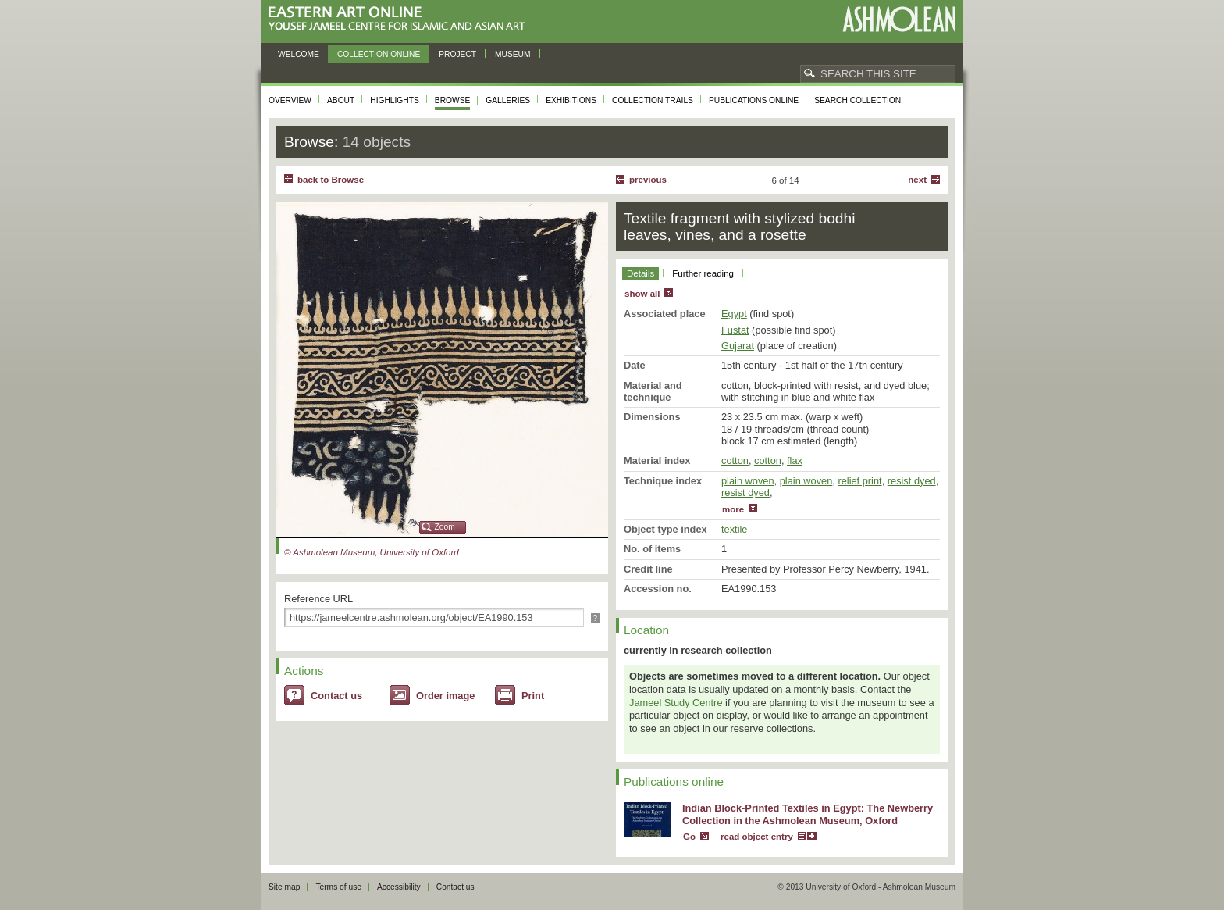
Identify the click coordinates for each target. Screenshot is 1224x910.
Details (640, 273)
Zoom (445, 527)
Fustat (735, 330)
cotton (735, 460)
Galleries (508, 100)
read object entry (757, 836)
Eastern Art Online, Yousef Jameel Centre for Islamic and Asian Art (401, 19)
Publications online (754, 100)
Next (917, 179)
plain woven (747, 481)
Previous (648, 179)
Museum (513, 54)
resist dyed (912, 481)
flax (794, 460)
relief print (859, 481)
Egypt (734, 313)
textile (734, 529)
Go (689, 836)
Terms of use (338, 887)
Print (532, 695)
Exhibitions (571, 100)
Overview (290, 100)
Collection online (378, 54)
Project (457, 54)
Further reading (703, 273)
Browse (453, 100)
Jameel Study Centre (676, 702)
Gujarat (737, 346)
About (340, 100)
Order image (445, 695)
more (733, 509)
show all (642, 293)
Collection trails (652, 100)
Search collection (857, 100)
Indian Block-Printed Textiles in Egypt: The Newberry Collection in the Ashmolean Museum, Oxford (807, 814)
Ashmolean (898, 19)
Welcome (298, 54)
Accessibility (399, 887)
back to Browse (330, 179)
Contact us (336, 695)
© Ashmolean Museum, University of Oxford (371, 552)
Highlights (394, 100)
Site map (284, 887)
